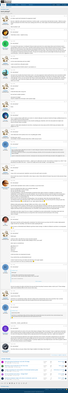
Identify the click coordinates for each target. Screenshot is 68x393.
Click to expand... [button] (38, 281)
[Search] (64, 4)
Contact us (47, 389)
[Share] (64, 16)
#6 (66, 83)
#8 (66, 112)
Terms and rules (53, 389)
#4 (66, 56)
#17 (66, 304)
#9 (66, 129)
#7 (66, 101)
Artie (63, 362)
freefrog (62, 379)
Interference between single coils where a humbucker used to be (21, 378)
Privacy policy (59, 389)
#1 (66, 16)
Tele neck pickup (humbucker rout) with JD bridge (17, 361)
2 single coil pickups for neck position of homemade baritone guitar (21, 370)
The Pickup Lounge (15, 362)
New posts (3, 6)
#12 (66, 180)
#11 (66, 165)
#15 (66, 264)
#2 (66, 29)
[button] (13, 4)
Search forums (8, 6)
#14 (66, 231)
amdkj (6, 375)
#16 (66, 290)
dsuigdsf (6, 367)
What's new (9, 4)
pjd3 (5, 371)
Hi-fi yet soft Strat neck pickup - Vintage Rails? (16, 374)
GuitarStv (62, 375)
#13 (66, 217)
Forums (3, 4)
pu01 (6, 362)
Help (64, 389)
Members (31, 4)
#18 (66, 326)
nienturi (62, 366)
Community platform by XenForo (34, 391)
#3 (66, 41)
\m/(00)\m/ (4, 13)
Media (16, 4)
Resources (23, 4)
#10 (66, 141)
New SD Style (4, 389)
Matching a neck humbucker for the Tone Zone (16, 365)
